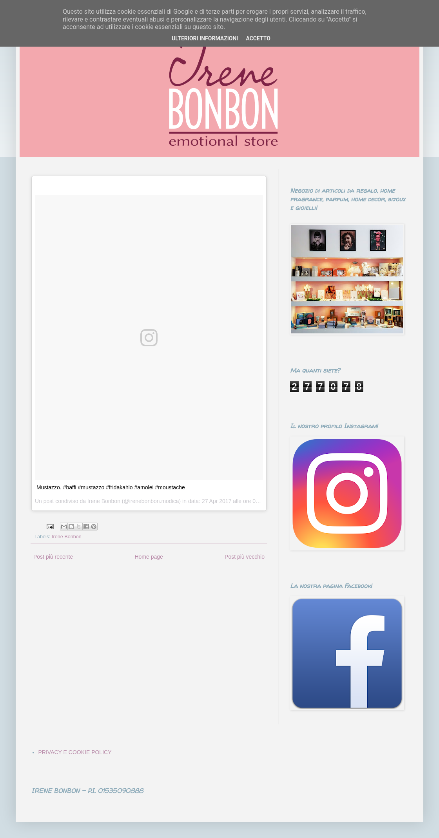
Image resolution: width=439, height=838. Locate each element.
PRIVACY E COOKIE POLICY (75, 752)
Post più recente (53, 557)
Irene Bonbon (67, 536)
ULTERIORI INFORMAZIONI (205, 38)
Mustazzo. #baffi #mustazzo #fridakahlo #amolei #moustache (110, 487)
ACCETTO (258, 38)
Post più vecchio (245, 557)
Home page (148, 557)
